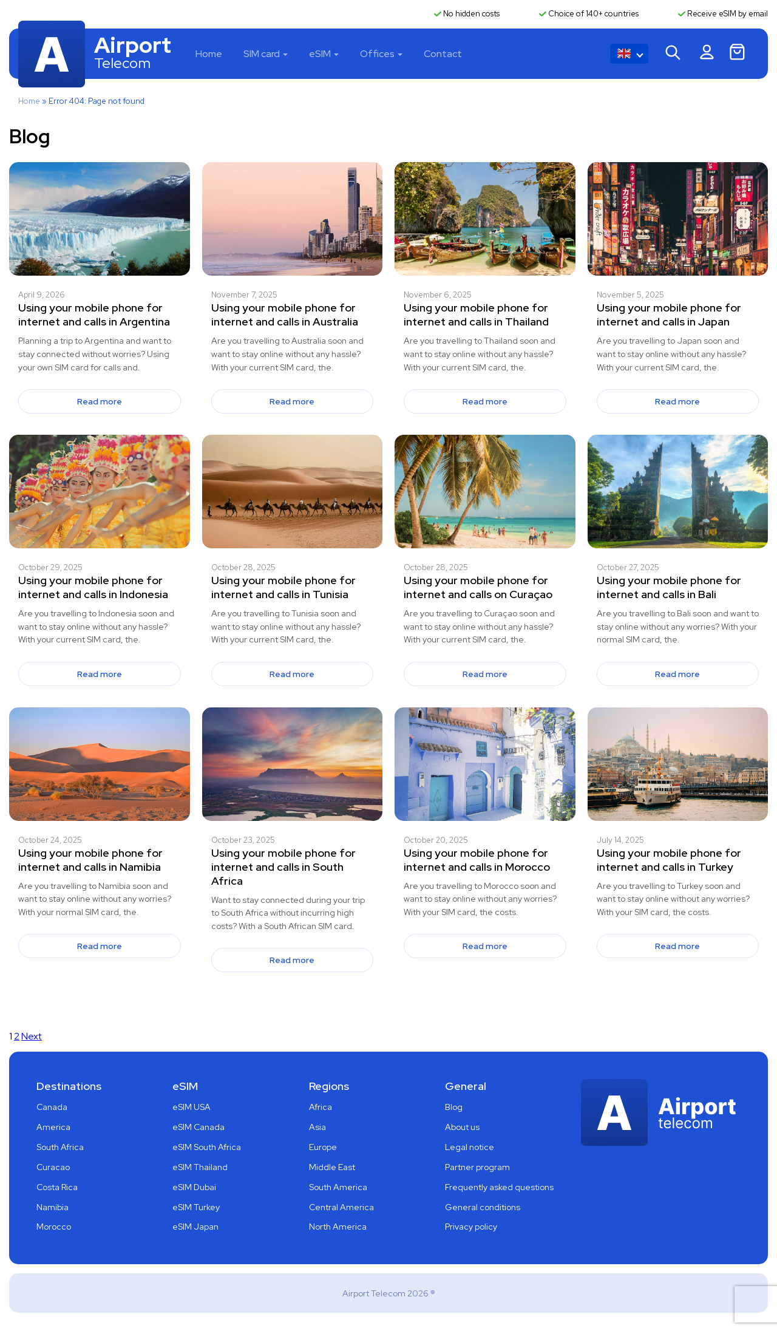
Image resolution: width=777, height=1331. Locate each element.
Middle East (332, 1167)
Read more (99, 401)
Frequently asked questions (499, 1187)
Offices (377, 53)
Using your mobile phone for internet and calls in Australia (284, 314)
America (53, 1127)
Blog (454, 1106)
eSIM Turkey (196, 1207)
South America (338, 1187)
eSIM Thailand (200, 1167)
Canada (51, 1106)
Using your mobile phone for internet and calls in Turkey (669, 860)
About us (462, 1127)
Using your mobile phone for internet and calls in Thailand (476, 314)
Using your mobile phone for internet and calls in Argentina (94, 314)
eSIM (320, 53)
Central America (341, 1207)
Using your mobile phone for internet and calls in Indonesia (93, 587)
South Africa (60, 1147)
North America (338, 1226)
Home (208, 53)
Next (31, 1036)
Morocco (53, 1226)
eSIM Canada (198, 1127)
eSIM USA (191, 1106)
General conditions (482, 1207)
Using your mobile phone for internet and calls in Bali (669, 587)
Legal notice (469, 1147)
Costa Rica (57, 1187)
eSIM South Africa (206, 1147)
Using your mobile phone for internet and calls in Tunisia (283, 587)
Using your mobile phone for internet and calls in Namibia (90, 860)
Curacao (53, 1167)
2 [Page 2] (16, 1036)
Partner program (477, 1167)
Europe (323, 1147)
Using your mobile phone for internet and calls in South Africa (283, 867)
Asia (317, 1127)
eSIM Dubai (194, 1187)
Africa (320, 1106)
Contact (443, 53)
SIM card (261, 53)
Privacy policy (471, 1226)
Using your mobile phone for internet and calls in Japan (669, 314)
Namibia (52, 1207)
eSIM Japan (195, 1226)
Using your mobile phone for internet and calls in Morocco (477, 860)
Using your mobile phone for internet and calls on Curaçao (478, 587)
